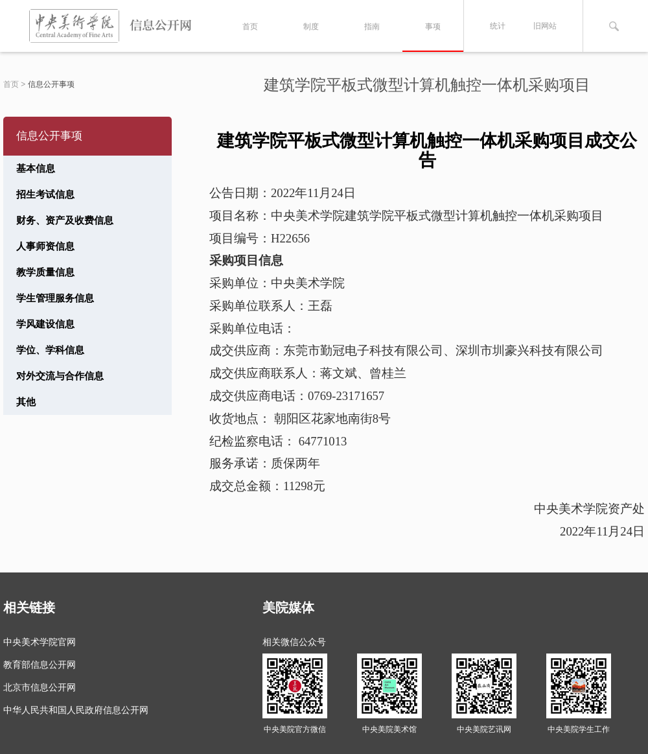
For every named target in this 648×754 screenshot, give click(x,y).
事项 (433, 26)
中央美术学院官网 (39, 642)
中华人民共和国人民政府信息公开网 (75, 710)
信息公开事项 (51, 84)
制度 (311, 26)
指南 (372, 26)
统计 (497, 25)
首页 (250, 26)
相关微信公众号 (294, 642)
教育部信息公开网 (39, 664)
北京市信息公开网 (39, 687)
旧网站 (545, 25)
